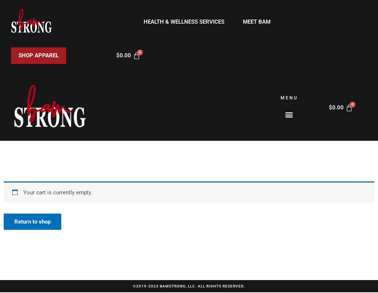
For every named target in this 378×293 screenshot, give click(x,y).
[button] (289, 114)
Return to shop (33, 221)
